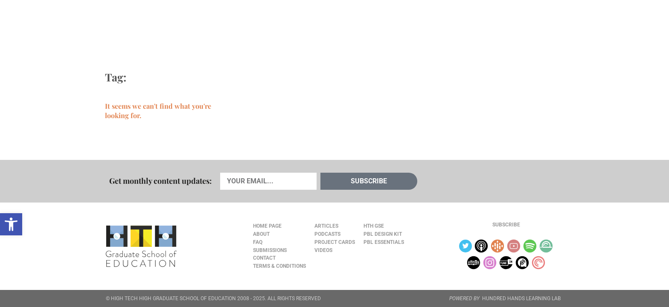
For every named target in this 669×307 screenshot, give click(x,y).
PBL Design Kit (383, 234)
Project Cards (334, 242)
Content (533, 26)
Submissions (270, 250)
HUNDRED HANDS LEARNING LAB (521, 298)
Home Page (267, 226)
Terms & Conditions (279, 266)
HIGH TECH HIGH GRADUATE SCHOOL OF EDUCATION (173, 298)
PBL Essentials (384, 242)
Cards (168, 26)
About (497, 26)
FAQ (257, 242)
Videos (248, 26)
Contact (264, 258)
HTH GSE (374, 226)
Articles (131, 26)
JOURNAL (465, 26)
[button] (11, 224)
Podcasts (208, 26)
